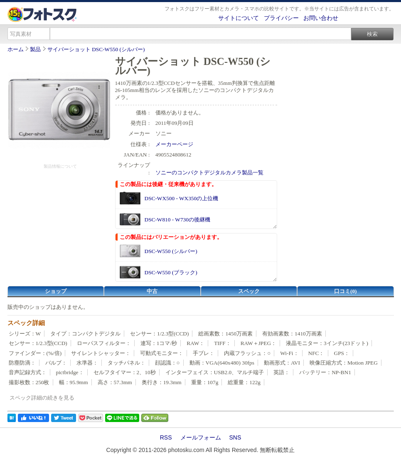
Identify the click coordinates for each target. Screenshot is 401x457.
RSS (166, 437)
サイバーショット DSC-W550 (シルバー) (96, 49)
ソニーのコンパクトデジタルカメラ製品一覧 (209, 172)
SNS (235, 437)
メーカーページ (174, 144)
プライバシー (281, 18)
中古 (152, 291)
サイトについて (238, 18)
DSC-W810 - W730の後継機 (177, 219)
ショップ (55, 291)
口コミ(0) (345, 291)
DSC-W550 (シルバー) (171, 251)
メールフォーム (200, 437)
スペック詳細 (26, 323)
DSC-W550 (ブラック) (171, 272)
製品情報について (60, 166)
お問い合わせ (320, 18)
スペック (249, 291)
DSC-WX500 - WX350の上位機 (182, 198)
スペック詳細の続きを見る (42, 398)
